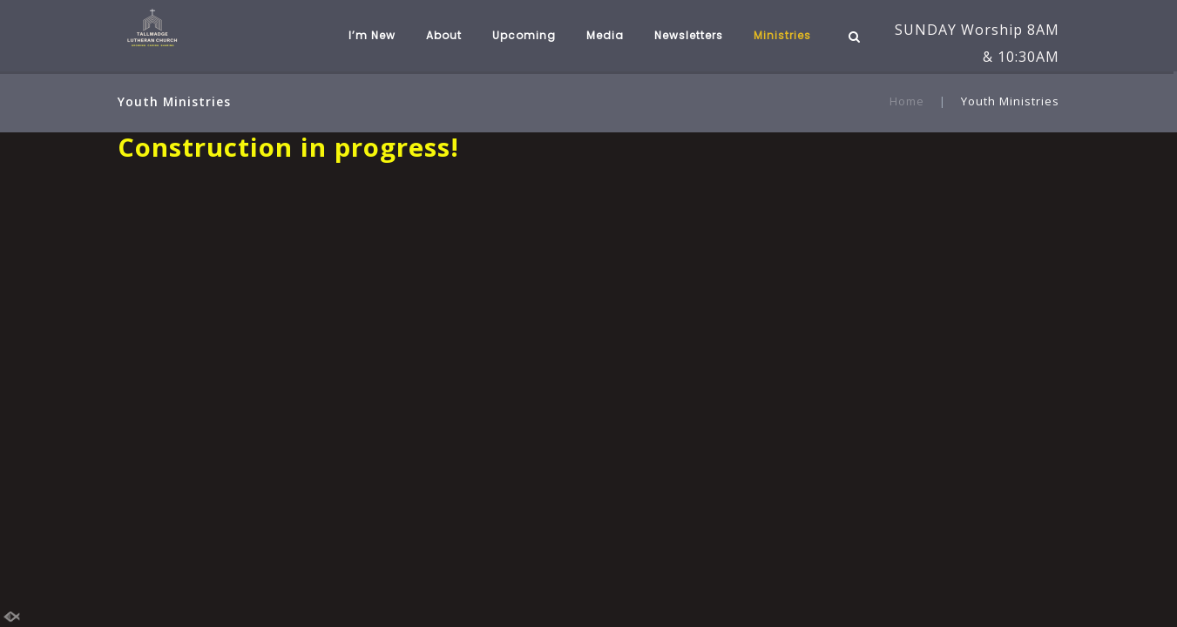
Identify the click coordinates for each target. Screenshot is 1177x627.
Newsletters (688, 35)
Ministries (782, 35)
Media (605, 35)
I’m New (372, 35)
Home (907, 101)
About (444, 35)
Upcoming (524, 35)
